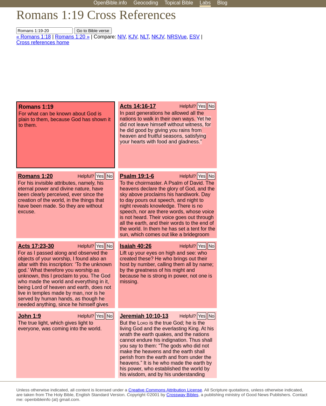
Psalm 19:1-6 (137, 176)
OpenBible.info (110, 2)
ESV (194, 36)
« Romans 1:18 (33, 36)
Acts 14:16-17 (138, 106)
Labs (205, 2)
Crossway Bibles (182, 394)
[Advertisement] (262, 56)
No (211, 106)
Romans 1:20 (35, 176)
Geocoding (145, 2)
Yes (201, 106)
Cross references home (42, 42)
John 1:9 (29, 316)
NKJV (158, 36)
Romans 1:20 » (72, 36)
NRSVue (177, 36)
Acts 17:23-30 (36, 246)
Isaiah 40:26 (136, 246)
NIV (121, 36)
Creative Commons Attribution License (165, 390)
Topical (179, 2)
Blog (222, 2)
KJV (132, 36)
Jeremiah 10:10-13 (144, 316)
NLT (144, 36)
